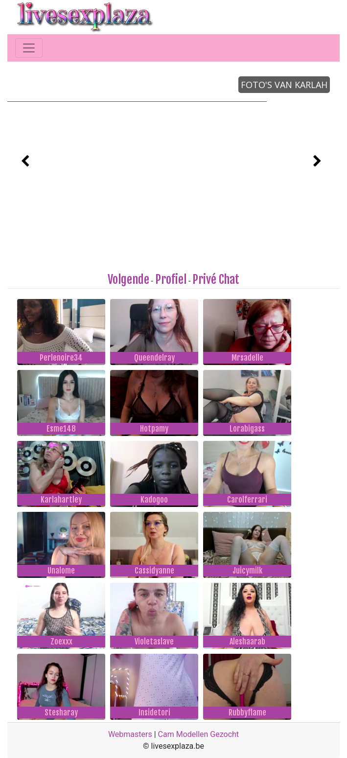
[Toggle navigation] (29, 48)
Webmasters (130, 734)
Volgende (128, 279)
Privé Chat (215, 279)
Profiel (170, 279)
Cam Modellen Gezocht (198, 734)
